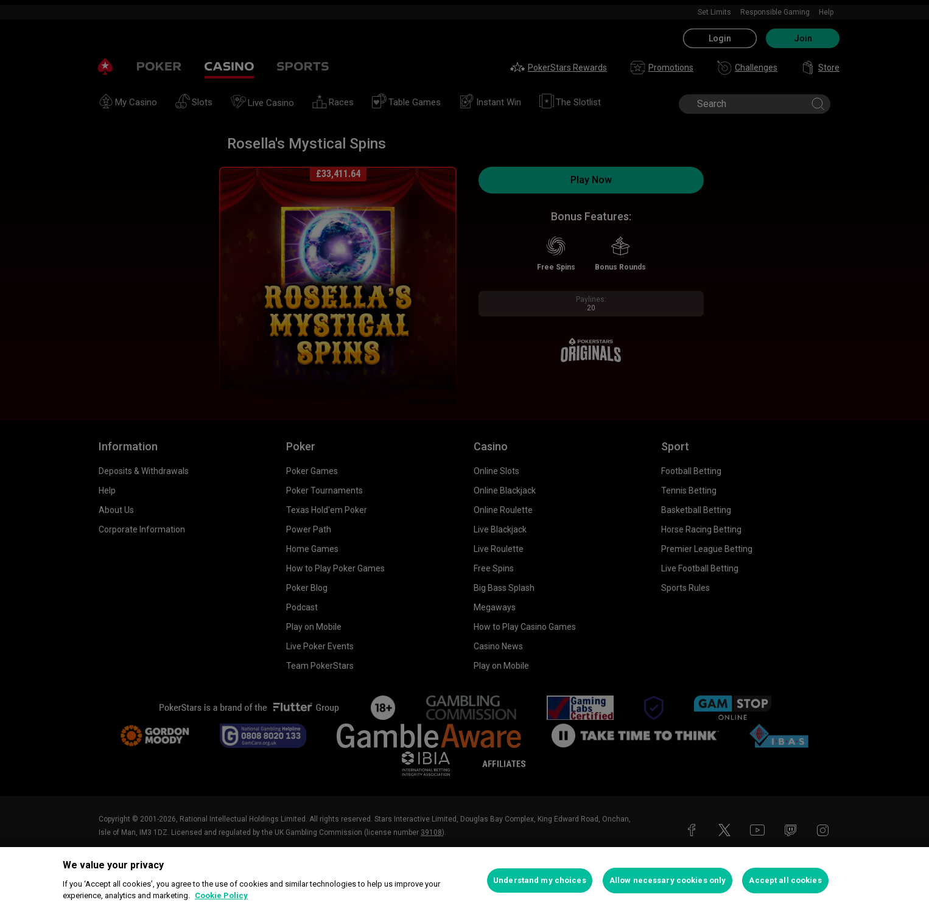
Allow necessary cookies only (667, 880)
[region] (464, 880)
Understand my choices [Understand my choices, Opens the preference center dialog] (539, 880)
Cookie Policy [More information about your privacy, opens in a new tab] (221, 895)
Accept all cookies (785, 880)
